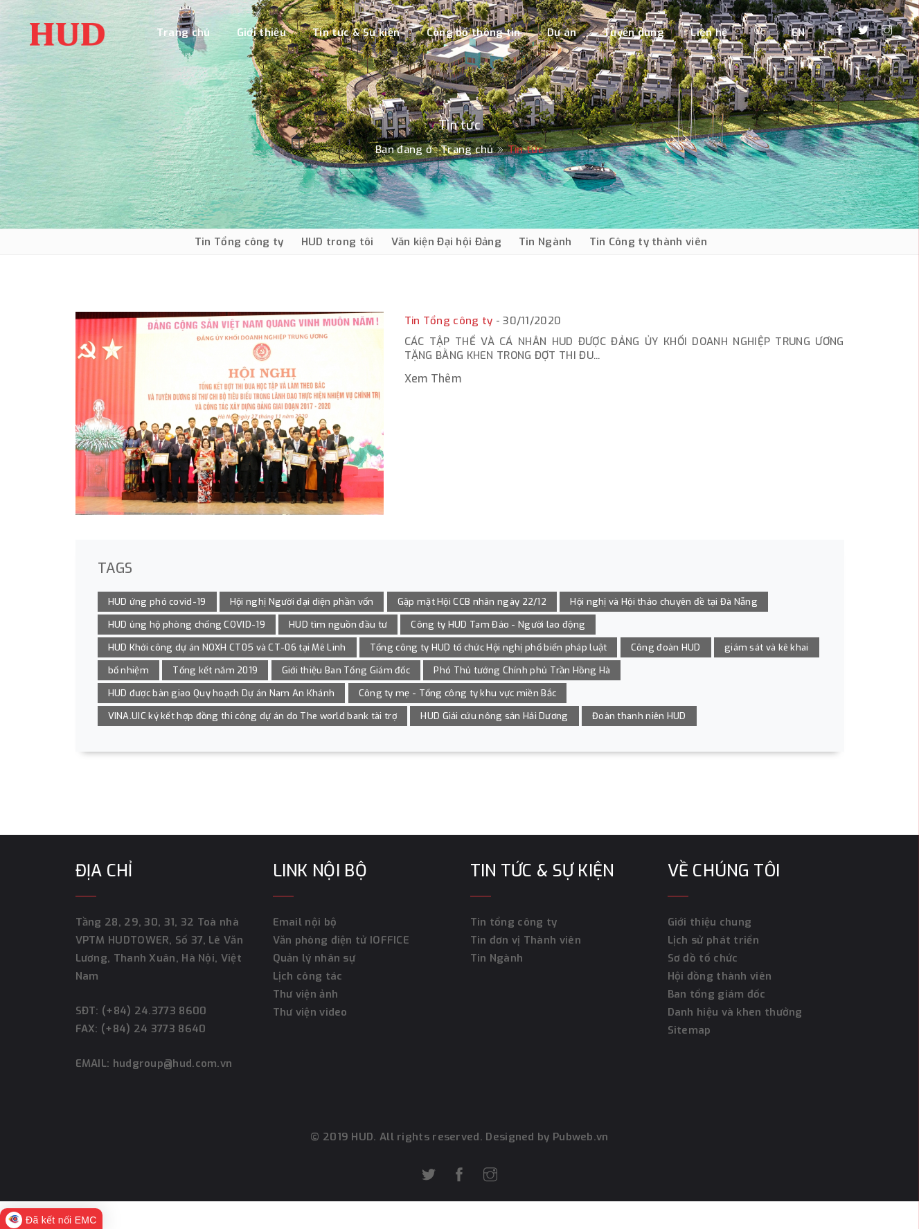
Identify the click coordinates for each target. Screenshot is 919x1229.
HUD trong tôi (337, 242)
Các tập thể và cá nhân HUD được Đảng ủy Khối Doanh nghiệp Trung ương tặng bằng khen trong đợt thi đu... (624, 348)
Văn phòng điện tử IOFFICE (341, 940)
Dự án (562, 32)
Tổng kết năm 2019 (215, 670)
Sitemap (689, 1030)
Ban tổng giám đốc (717, 994)
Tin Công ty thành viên (648, 242)
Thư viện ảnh (306, 994)
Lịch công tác (308, 976)
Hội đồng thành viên (720, 976)
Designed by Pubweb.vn (546, 1137)
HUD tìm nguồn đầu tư (338, 624)
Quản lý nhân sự (314, 958)
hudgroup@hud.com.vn (170, 1063)
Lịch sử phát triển (713, 940)
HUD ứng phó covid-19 (157, 602)
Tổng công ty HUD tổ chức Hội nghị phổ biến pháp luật (488, 647)
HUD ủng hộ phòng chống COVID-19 (186, 624)
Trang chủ (467, 150)
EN (798, 32)
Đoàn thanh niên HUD (639, 716)
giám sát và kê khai (766, 647)
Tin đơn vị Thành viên (525, 940)
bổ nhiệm (128, 670)
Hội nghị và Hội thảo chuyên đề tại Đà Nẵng (664, 602)
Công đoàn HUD (666, 647)
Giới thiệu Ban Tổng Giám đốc (346, 670)
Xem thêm (432, 378)
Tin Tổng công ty (239, 242)
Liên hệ (708, 32)
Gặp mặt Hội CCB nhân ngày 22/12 (472, 602)
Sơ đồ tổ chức (703, 958)
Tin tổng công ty (513, 922)
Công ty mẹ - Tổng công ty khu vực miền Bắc (458, 693)
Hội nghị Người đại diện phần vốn (302, 602)
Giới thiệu (261, 32)
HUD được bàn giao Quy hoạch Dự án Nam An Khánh (221, 693)
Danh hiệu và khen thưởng (735, 1012)
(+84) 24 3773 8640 (153, 1029)
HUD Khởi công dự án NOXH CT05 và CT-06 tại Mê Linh (227, 647)
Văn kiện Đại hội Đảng (446, 242)
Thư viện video (310, 1012)
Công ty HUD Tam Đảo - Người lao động (498, 624)
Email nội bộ (305, 922)
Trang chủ (184, 32)
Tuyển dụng (633, 32)
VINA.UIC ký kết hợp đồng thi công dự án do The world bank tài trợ (253, 716)
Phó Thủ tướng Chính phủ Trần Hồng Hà (522, 670)
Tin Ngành (545, 242)
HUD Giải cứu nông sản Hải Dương (494, 716)
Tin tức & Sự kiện (356, 32)
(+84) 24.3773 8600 (154, 1011)
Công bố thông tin (474, 32)
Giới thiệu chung (710, 922)
